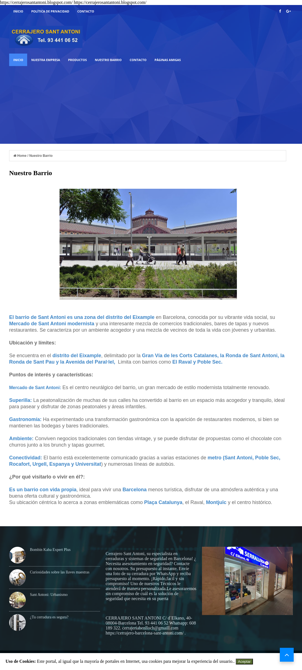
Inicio (18, 11)
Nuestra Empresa (45, 60)
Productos (77, 60)
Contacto (85, 11)
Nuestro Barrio (108, 60)
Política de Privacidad (50, 11)
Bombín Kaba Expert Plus (50, 550)
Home (20, 156)
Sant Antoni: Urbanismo (49, 595)
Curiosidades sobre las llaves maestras (59, 572)
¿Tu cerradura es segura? (49, 617)
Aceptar (244, 661)
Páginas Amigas (168, 60)
